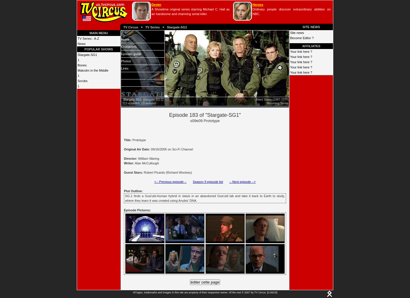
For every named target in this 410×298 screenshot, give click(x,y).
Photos (126, 61)
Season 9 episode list (208, 181)
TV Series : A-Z (88, 38)
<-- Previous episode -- (170, 181)
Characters (129, 46)
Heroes (257, 4)
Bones (82, 65)
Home (125, 39)
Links (125, 68)
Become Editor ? (302, 38)
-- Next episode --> (242, 181)
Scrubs (82, 81)
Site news (297, 32)
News (82, 44)
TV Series (152, 27)
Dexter (156, 4)
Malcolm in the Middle (93, 70)
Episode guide (131, 54)
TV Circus (130, 27)
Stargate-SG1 (177, 27)
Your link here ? (301, 51)
